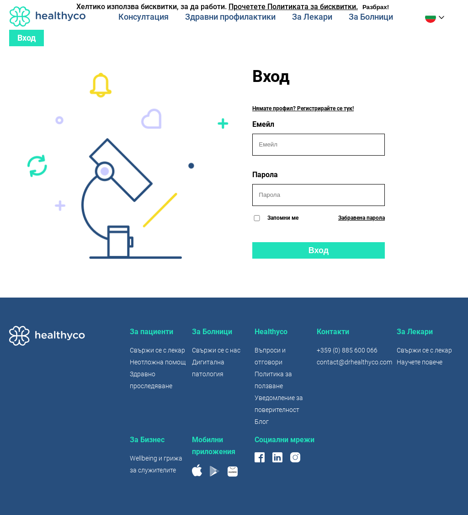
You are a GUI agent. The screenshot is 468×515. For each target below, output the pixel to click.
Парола (318, 188)
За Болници (371, 17)
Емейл (318, 138)
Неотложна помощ (158, 362)
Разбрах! (375, 7)
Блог (262, 421)
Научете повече (419, 362)
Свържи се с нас (216, 350)
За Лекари (312, 17)
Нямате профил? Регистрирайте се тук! (303, 108)
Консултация (143, 17)
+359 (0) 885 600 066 (347, 350)
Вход (26, 38)
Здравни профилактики (230, 17)
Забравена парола (361, 218)
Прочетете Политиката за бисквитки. (293, 6)
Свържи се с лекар (157, 350)
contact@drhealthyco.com (354, 362)
